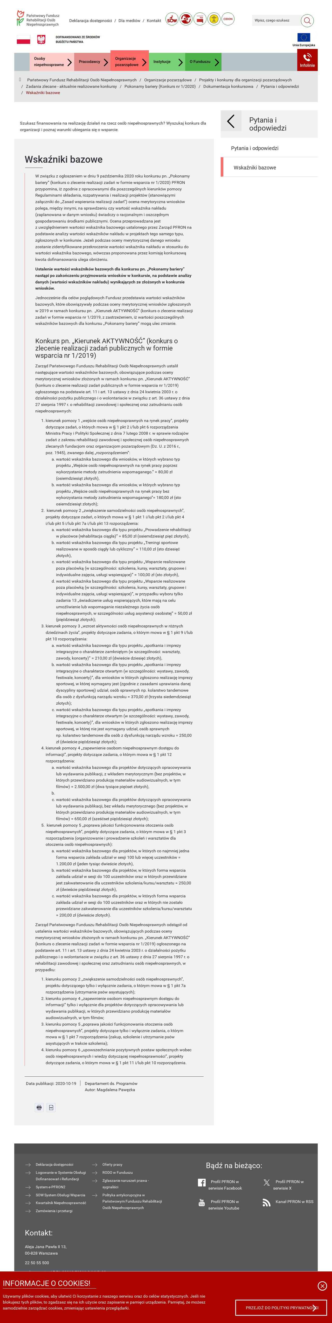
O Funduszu (200, 61)
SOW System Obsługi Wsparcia (60, 1195)
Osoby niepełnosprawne (49, 61)
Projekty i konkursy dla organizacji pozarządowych (245, 79)
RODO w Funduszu (117, 1172)
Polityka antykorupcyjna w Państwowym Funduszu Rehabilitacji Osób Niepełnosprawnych (132, 1201)
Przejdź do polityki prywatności (282, 1307)
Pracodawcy (89, 61)
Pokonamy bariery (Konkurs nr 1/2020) (160, 86)
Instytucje (162, 61)
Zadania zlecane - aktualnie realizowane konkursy (71, 86)
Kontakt (154, 20)
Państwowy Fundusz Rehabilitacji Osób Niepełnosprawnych (82, 79)
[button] (307, 60)
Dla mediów (129, 20)
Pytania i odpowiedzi (280, 86)
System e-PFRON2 (50, 1187)
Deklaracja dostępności (90, 20)
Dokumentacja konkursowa (228, 86)
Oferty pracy (112, 1164)
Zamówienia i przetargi (54, 1211)
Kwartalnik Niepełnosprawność (61, 1203)
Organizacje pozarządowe (127, 61)
